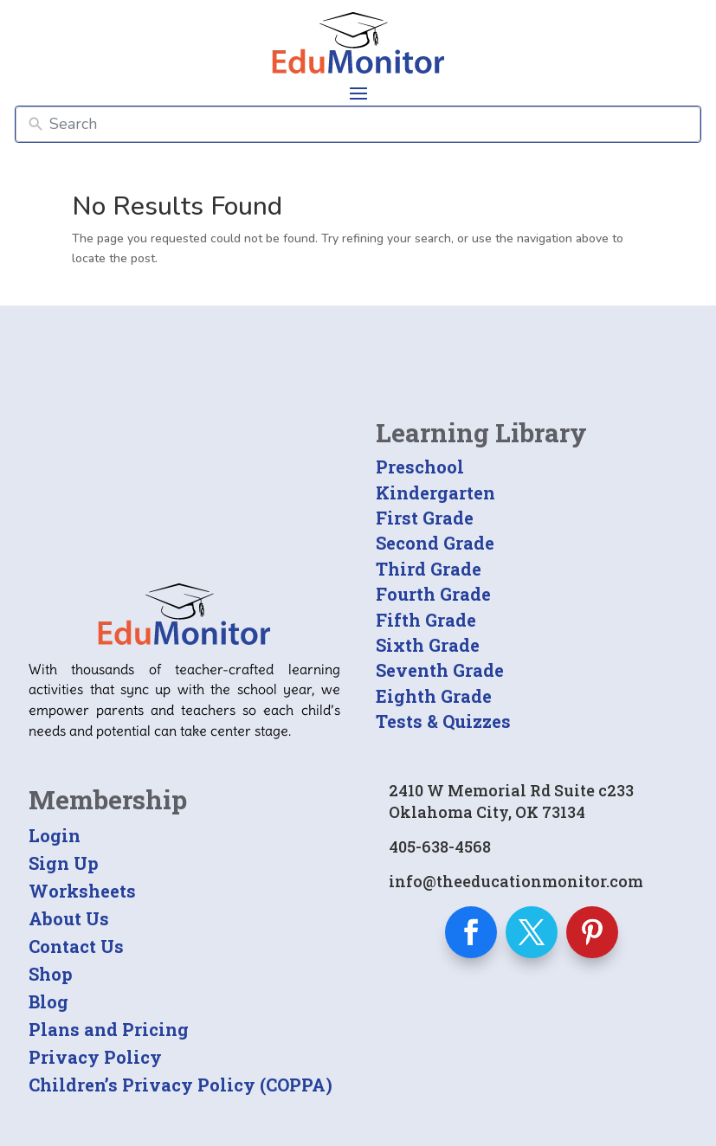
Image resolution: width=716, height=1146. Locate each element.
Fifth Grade (426, 619)
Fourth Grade (433, 594)
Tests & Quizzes (443, 721)
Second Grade (435, 542)
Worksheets (82, 890)
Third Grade (428, 568)
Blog (48, 1001)
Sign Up (64, 863)
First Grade (425, 517)
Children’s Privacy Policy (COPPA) (180, 1084)
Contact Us (76, 946)
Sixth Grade (428, 645)
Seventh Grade (440, 670)
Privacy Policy (95, 1057)
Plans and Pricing (109, 1029)
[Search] (371, 124)
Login (55, 835)
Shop (51, 974)
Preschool (420, 466)
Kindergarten (435, 492)
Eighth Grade (434, 696)
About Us (69, 918)
